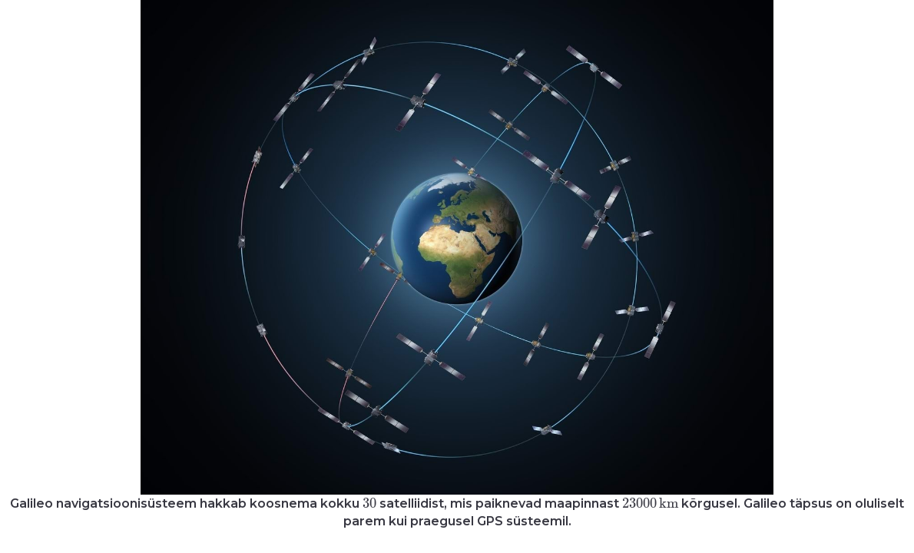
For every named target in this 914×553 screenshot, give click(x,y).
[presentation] (369, 503)
